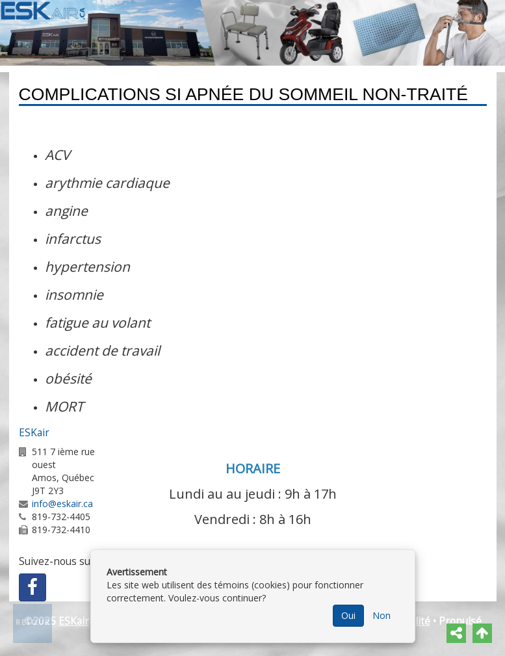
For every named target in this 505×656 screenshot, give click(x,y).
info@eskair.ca (62, 503)
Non (381, 615)
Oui (348, 615)
